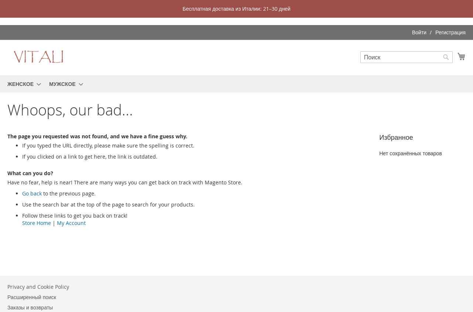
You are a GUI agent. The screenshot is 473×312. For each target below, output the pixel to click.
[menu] (236, 84)
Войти (419, 32)
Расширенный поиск (31, 297)
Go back (32, 193)
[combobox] (406, 57)
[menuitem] (22, 84)
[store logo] (38, 57)
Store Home (36, 222)
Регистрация (450, 32)
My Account (71, 222)
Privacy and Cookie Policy (38, 286)
